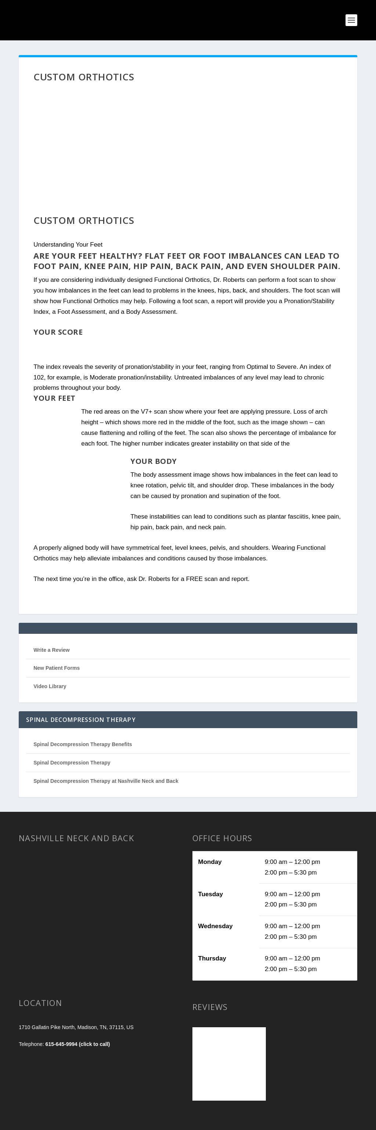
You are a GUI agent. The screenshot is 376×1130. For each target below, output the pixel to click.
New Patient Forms (56, 668)
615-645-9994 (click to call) (78, 1044)
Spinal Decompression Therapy (71, 763)
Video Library (49, 686)
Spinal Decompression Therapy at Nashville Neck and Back (105, 781)
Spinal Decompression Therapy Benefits (82, 744)
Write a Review (51, 650)
